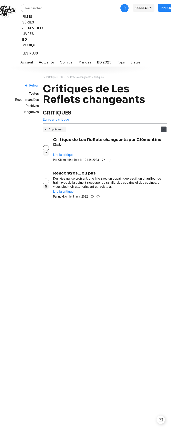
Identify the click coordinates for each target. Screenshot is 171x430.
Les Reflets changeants (78, 77)
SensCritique (50, 77)
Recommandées (27, 100)
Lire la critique (63, 155)
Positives (32, 106)
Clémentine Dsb (68, 159)
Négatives (31, 112)
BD (61, 77)
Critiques (99, 77)
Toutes (34, 94)
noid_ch (63, 196)
